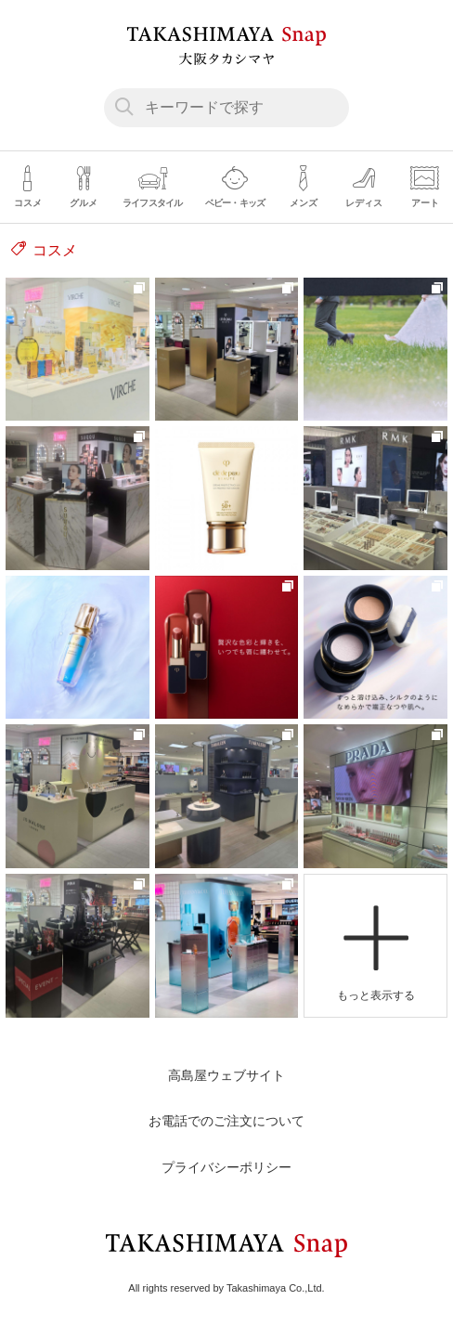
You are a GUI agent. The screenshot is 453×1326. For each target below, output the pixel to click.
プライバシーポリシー (226, 1167)
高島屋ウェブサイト (226, 1075)
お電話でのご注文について (226, 1120)
